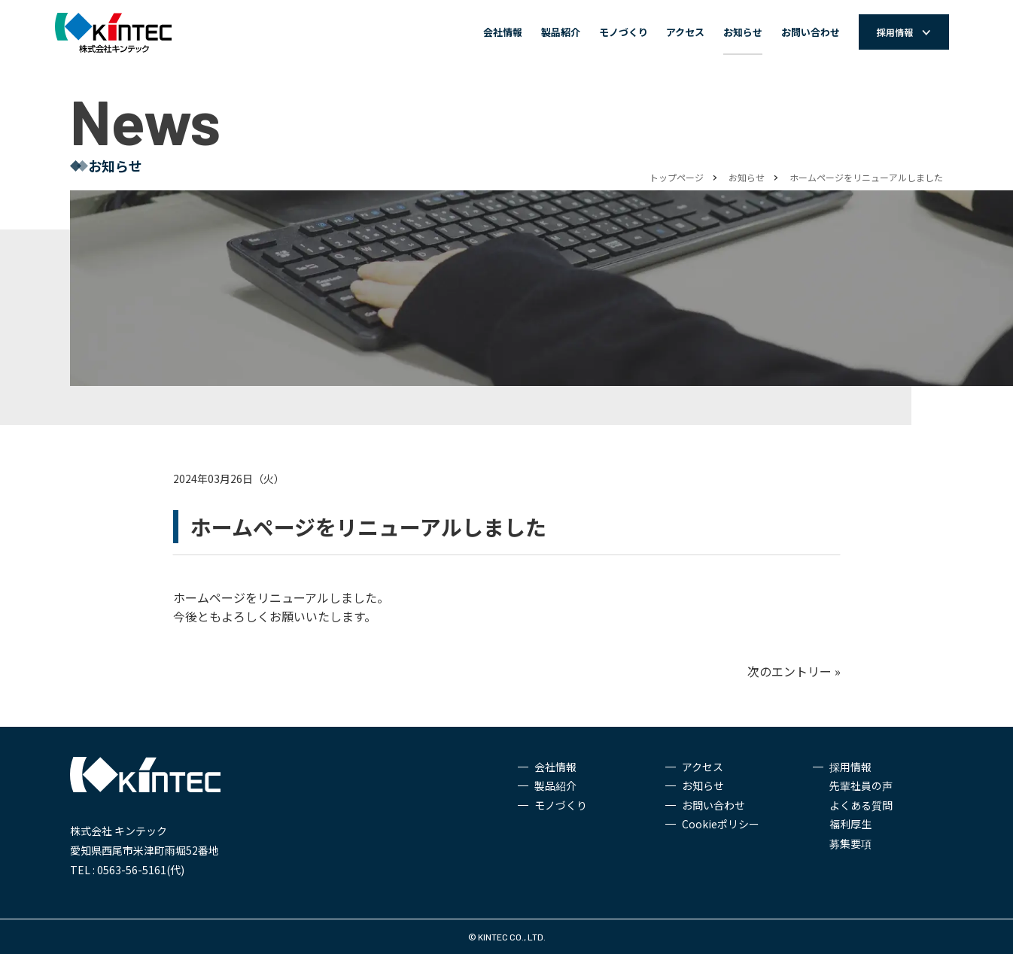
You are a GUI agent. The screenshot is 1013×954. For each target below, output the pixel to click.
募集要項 (850, 843)
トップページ (676, 177)
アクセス (685, 32)
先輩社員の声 (861, 785)
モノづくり (623, 32)
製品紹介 (560, 32)
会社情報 (502, 32)
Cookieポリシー (720, 823)
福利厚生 (850, 823)
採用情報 (850, 766)
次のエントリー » (794, 671)
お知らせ (742, 32)
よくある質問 (861, 805)
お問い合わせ (810, 32)
